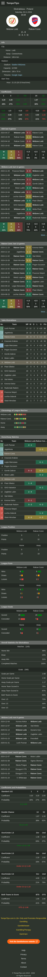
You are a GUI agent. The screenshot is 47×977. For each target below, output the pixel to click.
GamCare (24, 934)
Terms (23, 959)
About (23, 963)
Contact (23, 967)
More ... (44, 235)
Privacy (23, 954)
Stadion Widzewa (18, 65)
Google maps (17, 75)
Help (23, 950)
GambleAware (23, 926)
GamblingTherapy (23, 930)
